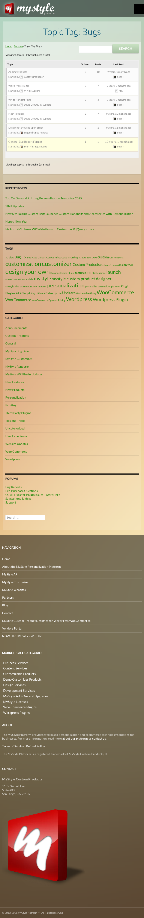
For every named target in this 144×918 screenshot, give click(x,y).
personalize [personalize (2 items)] (91, 286)
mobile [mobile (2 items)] (29, 279)
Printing (10, 405)
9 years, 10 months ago (119, 113)
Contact (7, 613)
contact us (99, 738)
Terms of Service (13, 746)
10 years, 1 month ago (119, 141)
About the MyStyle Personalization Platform (31, 566)
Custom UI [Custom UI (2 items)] (105, 265)
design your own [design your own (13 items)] (27, 271)
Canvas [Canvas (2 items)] (42, 257)
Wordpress (12, 459)
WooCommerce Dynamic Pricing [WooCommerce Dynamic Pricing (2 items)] (48, 300)
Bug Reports (41, 132)
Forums (18, 46)
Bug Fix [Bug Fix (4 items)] (20, 257)
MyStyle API (10, 574)
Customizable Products (17, 673)
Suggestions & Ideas (18, 498)
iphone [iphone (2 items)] (102, 273)
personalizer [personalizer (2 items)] (104, 286)
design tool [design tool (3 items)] (125, 265)
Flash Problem (16, 113)
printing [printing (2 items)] (31, 293)
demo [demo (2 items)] (115, 265)
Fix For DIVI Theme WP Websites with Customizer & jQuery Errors (49, 229)
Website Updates (16, 444)
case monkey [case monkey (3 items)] (70, 257)
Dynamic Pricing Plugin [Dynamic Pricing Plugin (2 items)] (62, 273)
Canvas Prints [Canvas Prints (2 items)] (53, 257)
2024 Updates (14, 206)
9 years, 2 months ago (119, 85)
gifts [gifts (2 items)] (89, 273)
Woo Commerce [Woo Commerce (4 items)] (18, 300)
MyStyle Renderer (17, 366)
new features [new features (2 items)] (39, 286)
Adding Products (17, 71)
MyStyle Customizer (18, 359)
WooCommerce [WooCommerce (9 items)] (115, 292)
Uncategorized (15, 428)
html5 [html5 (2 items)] (95, 273)
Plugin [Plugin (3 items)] (125, 286)
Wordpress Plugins (14, 709)
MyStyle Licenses (13, 698)
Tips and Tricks (15, 420)
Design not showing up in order (25, 127)
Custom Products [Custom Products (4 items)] (86, 265)
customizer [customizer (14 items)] (57, 263)
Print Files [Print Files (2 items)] (21, 293)
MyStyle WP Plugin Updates (23, 374)
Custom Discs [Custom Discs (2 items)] (117, 257)
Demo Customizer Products (20, 678)
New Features (14, 382)
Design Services (12, 683)
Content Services (13, 667)
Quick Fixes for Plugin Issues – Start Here (32, 494)
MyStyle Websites (14, 590)
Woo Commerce (16, 451)
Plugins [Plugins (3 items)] (10, 293)
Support (40, 76)
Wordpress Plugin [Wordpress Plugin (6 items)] (110, 299)
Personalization (15, 397)
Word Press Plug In (19, 85)
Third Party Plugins (18, 413)
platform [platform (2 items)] (115, 286)
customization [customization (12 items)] (23, 263)
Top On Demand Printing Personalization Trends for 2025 (43, 198)
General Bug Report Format (25, 141)
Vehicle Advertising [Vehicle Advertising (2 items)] (86, 293)
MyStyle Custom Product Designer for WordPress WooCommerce (46, 620)
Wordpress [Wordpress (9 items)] (79, 299)
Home (8, 46)
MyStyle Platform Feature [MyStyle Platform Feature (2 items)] (18, 286)
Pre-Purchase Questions (21, 491)
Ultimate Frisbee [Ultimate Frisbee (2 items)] (44, 293)
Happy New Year (16, 221)
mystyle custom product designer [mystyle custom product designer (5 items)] (82, 278)
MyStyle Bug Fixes (17, 351)
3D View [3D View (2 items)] (9, 257)
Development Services (17, 688)
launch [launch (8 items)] (113, 272)
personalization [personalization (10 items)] (65, 285)
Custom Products (17, 335)
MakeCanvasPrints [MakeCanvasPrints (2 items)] (15, 279)
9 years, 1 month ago (118, 71)
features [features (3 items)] (80, 273)
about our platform (75, 738)
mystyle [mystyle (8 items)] (42, 278)
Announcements (16, 328)
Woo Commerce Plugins (18, 704)
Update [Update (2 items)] (58, 293)
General (10, 343)
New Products (14, 389)
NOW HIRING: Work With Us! (22, 636)
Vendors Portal (12, 628)
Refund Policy (35, 746)
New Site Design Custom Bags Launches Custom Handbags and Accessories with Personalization (69, 213)
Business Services (13, 662)
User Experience (16, 436)
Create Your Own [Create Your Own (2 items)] (88, 257)
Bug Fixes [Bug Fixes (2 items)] (32, 257)
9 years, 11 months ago (119, 127)
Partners (8, 597)
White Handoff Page (19, 99)
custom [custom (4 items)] (103, 257)
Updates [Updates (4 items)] (68, 293)
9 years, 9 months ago (119, 99)
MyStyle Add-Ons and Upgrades (23, 693)
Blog (5, 605)
